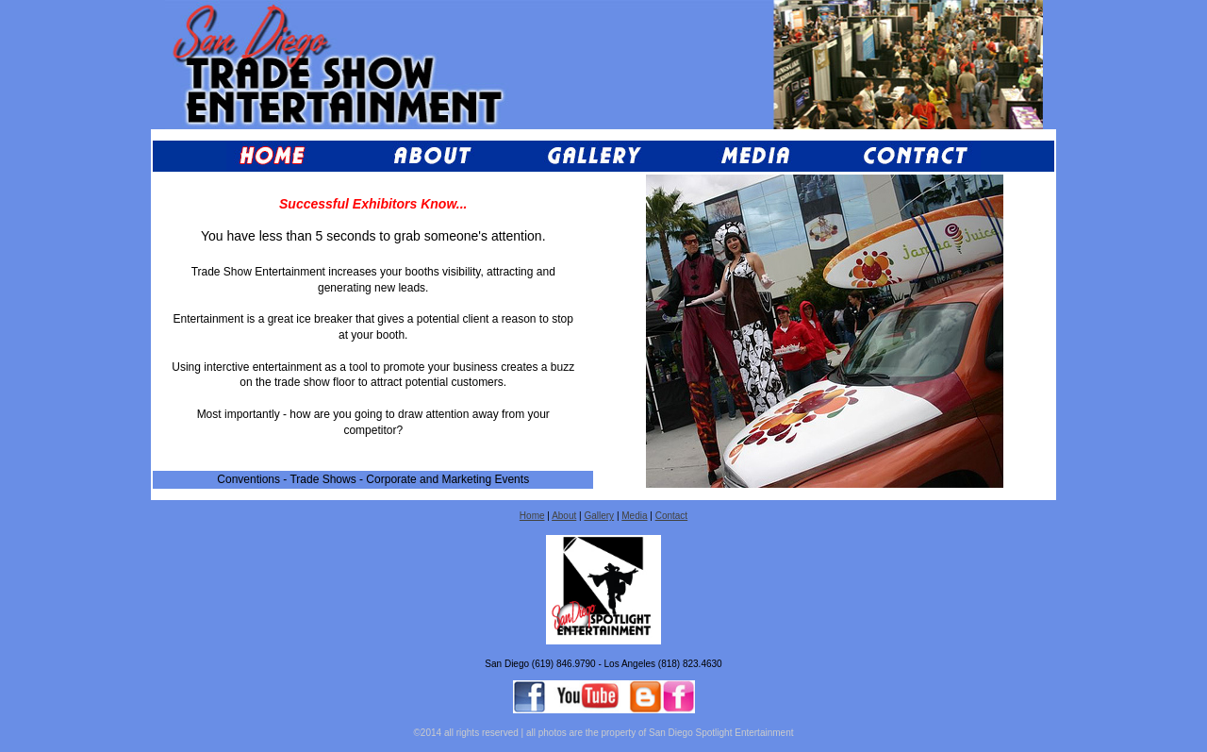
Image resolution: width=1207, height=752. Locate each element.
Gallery (599, 515)
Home (532, 515)
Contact (671, 515)
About (564, 515)
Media (634, 515)
